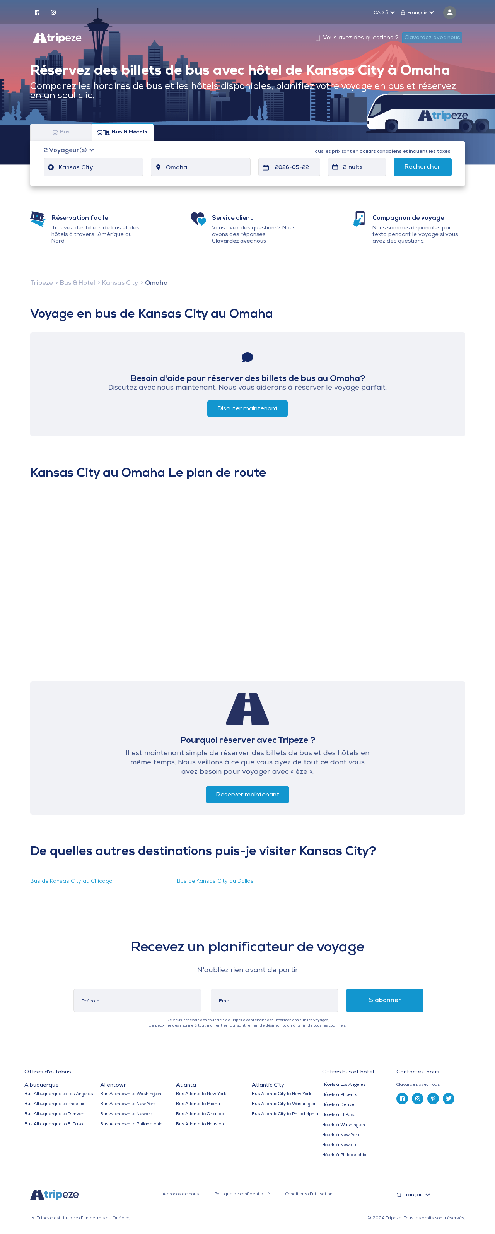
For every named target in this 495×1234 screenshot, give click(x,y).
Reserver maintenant (247, 795)
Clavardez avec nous (432, 38)
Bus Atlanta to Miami (198, 1104)
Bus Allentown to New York (128, 1104)
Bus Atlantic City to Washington (284, 1104)
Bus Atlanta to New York (201, 1094)
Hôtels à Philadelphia (344, 1155)
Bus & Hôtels (122, 132)
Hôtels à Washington (343, 1125)
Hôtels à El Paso (338, 1115)
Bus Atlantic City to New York (281, 1094)
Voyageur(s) (66, 150)
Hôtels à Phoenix (339, 1095)
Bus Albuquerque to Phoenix (54, 1104)
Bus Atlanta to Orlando (200, 1114)
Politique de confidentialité (242, 1194)
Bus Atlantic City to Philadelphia (285, 1114)
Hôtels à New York (341, 1135)
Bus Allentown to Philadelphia (131, 1124)
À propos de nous (180, 1194)
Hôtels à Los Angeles (343, 1085)
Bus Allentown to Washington (130, 1094)
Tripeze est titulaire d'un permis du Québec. (80, 1218)
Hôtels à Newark (339, 1145)
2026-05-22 (292, 168)
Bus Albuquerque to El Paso (53, 1124)
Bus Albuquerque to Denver (54, 1114)
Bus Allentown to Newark (126, 1114)
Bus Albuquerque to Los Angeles (58, 1094)
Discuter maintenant (247, 409)
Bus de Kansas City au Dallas (215, 881)
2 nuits (353, 168)
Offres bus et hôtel (348, 1072)
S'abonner (385, 1000)
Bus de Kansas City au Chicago (71, 881)
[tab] (433, 1085)
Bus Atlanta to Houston (200, 1124)
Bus (61, 132)
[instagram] (53, 12)
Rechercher (422, 167)
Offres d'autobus (47, 1072)
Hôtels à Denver (339, 1105)
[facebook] (37, 12)
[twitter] (448, 1098)
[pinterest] (433, 1098)
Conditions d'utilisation (309, 1194)
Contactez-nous (417, 1072)
